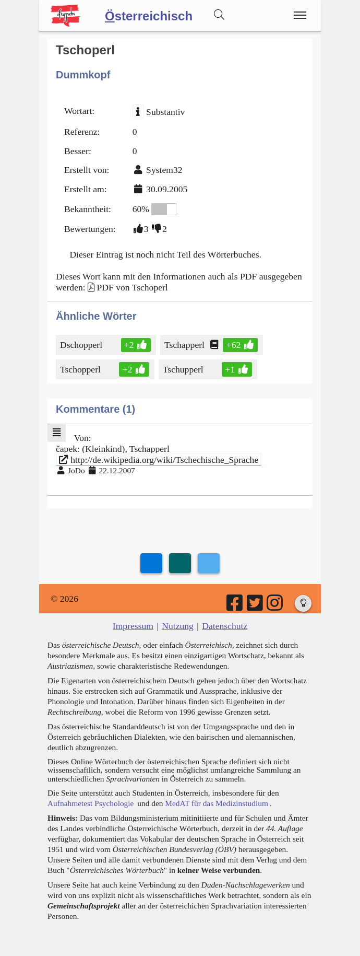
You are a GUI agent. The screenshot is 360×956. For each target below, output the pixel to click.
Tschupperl (184, 369)
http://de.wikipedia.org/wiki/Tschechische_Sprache (158, 459)
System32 (164, 170)
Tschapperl (185, 345)
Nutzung (178, 626)
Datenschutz (224, 626)
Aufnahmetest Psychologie (90, 803)
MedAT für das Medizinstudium (216, 803)
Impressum (133, 626)
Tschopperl (81, 369)
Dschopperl (82, 345)
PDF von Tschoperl (132, 287)
